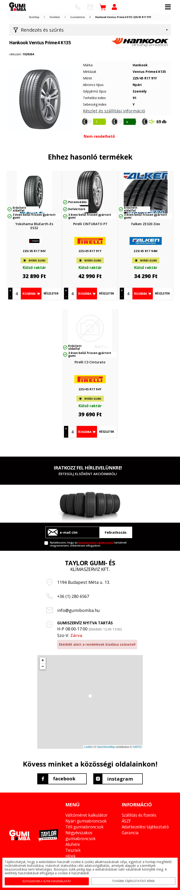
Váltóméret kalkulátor (86, 815)
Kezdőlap (34, 17)
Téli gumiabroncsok (84, 826)
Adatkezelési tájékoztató (96, 542)
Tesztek (72, 850)
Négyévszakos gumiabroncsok (80, 835)
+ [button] (42, 660)
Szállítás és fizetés (139, 815)
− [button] (42, 666)
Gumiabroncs (77, 17)
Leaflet (88, 746)
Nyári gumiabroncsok (86, 820)
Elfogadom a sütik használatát (47, 881)
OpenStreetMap (106, 746)
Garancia (130, 832)
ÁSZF (126, 820)
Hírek (70, 856)
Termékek (54, 17)
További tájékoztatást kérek (133, 881)
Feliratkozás (116, 532)
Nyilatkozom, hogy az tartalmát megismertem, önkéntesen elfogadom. (88, 544)
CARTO (137, 746)
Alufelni (72, 844)
